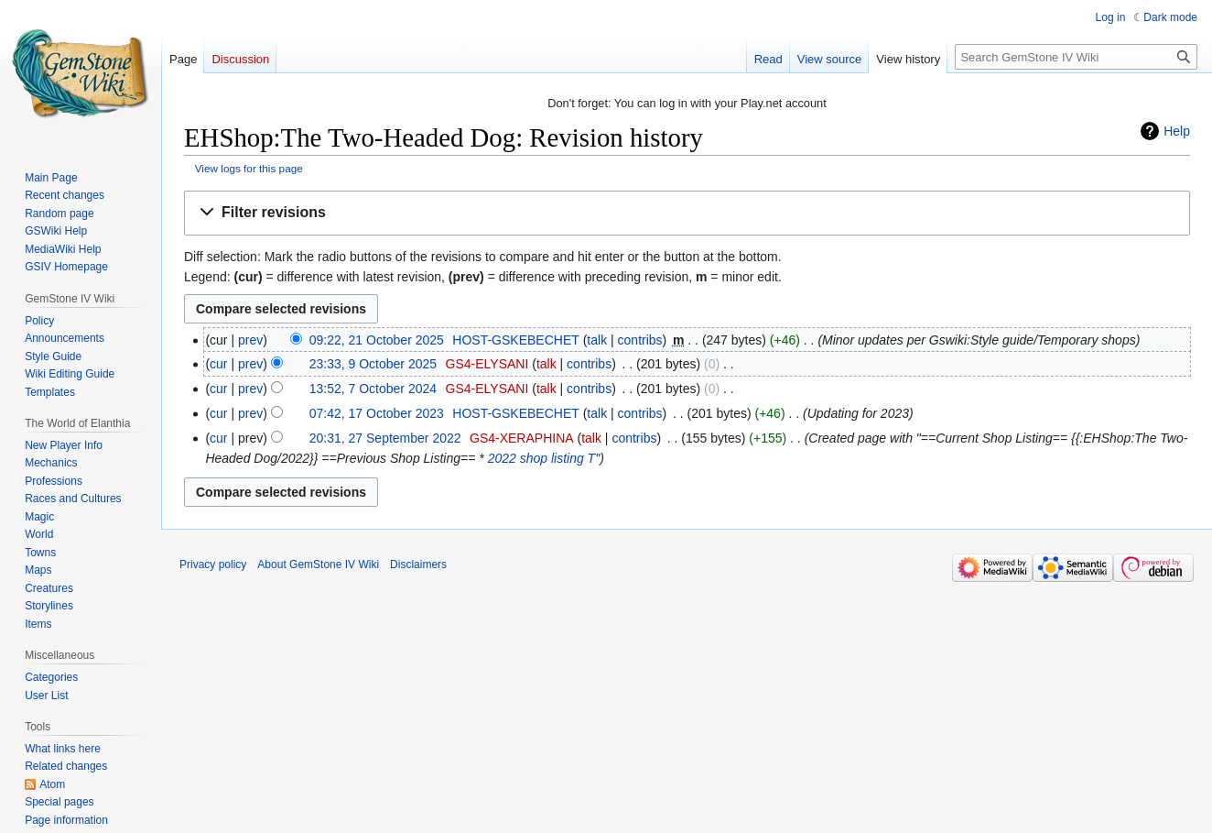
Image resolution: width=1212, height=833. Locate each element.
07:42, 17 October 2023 (376, 413)
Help (1176, 131)
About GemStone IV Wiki (318, 564)
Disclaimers (418, 564)
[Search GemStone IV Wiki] (1076, 57)
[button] (687, 213)
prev (250, 340)
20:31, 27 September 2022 (385, 438)
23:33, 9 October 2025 (373, 363)
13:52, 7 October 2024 (373, 388)
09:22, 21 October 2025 (376, 340)
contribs (640, 340)
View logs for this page (249, 168)
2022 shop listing (536, 458)
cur (218, 363)
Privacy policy (212, 564)
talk (597, 340)
